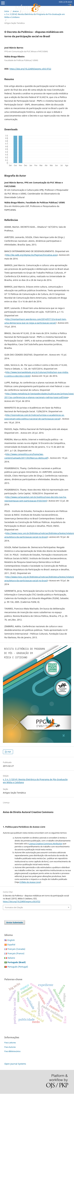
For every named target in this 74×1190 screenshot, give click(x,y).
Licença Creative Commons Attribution (45, 843)
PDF (9, 751)
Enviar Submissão (14, 922)
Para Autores (10, 1047)
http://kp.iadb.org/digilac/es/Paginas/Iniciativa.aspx (31, 255)
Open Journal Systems (15, 1063)
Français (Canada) (16, 949)
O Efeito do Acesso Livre (29, 882)
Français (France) (15, 953)
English (11, 940)
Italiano (11, 957)
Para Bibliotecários (12, 1051)
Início (6, 11)
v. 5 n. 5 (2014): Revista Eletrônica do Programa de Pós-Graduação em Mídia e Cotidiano (34, 15)
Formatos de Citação (14, 907)
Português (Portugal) (17, 966)
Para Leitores (10, 1042)
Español (11, 944)
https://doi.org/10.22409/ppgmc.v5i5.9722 (30, 68)
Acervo (16, 11)
